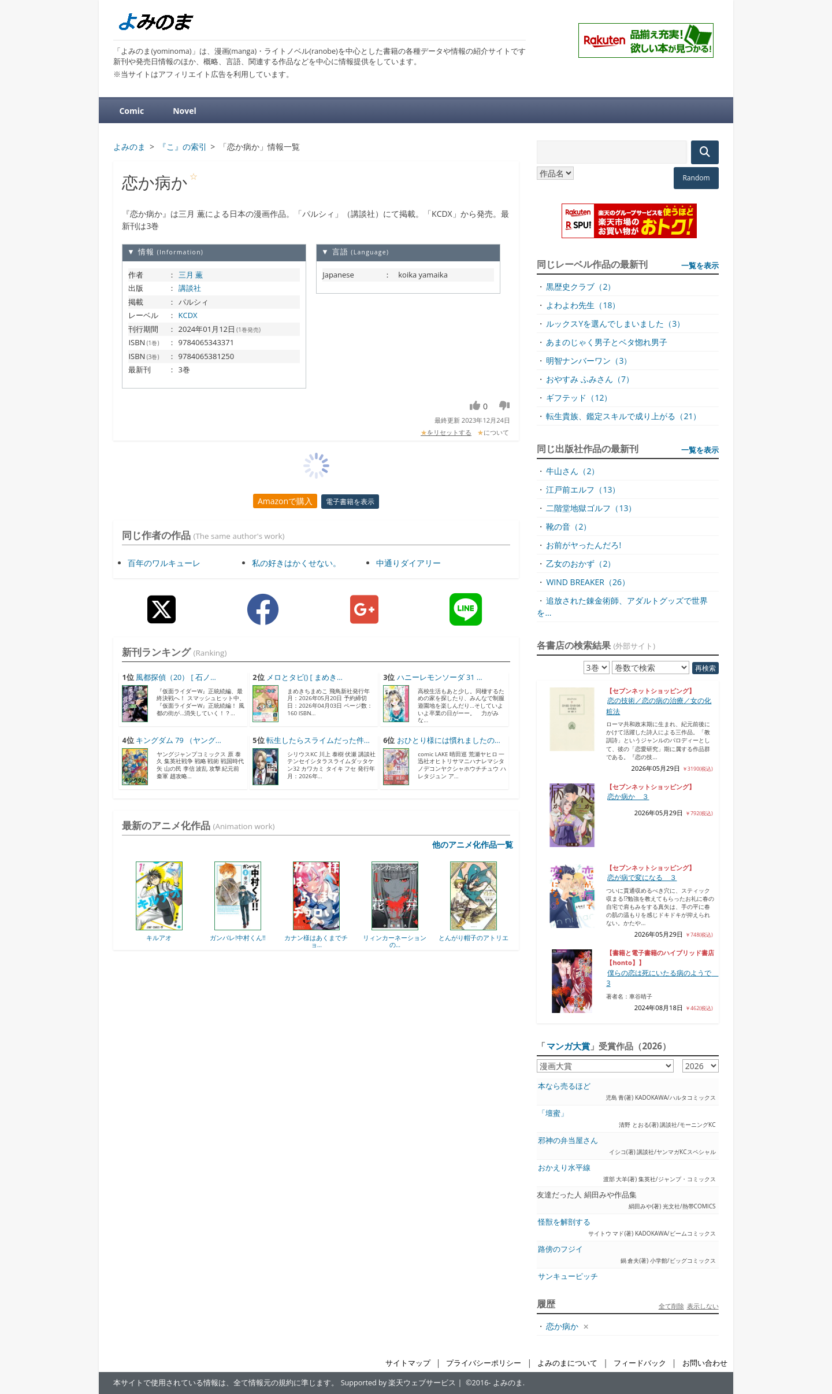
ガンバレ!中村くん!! (238, 937)
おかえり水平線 (564, 1168)
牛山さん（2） (572, 470)
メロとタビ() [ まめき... (304, 677)
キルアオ (159, 937)
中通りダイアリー (408, 562)
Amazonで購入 (285, 501)
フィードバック (640, 1363)
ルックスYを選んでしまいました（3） (615, 323)
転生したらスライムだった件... (318, 740)
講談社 (190, 288)
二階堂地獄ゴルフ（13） (591, 507)
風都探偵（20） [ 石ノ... (176, 677)
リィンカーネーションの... (394, 941)
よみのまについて (567, 1363)
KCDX (188, 315)
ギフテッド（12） (579, 397)
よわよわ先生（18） (583, 304)
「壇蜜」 (553, 1113)
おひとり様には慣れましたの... (448, 740)
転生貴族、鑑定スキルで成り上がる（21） (623, 416)
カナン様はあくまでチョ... (316, 941)
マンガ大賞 (568, 1046)
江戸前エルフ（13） (583, 489)
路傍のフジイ (560, 1249)
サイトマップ (407, 1363)
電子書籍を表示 (350, 501)
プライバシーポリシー (483, 1363)
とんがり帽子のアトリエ (473, 937)
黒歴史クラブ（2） (580, 286)
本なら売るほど (564, 1086)
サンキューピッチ (568, 1276)
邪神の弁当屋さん (568, 1140)
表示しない (703, 1305)
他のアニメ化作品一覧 (472, 844)
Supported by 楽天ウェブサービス (398, 1383)
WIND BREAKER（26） (588, 581)
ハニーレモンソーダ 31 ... (439, 677)
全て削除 (671, 1305)
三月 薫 (191, 274)
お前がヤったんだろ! (583, 544)
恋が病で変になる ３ (642, 877)
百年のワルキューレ (164, 562)
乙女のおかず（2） (580, 563)
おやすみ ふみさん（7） (590, 379)
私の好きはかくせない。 (296, 562)
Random (696, 178)
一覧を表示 (700, 265)
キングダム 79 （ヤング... (178, 740)
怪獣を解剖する (564, 1222)
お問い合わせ (704, 1363)
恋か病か (562, 1326)
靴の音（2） (568, 526)
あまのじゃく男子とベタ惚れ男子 (606, 342)
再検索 (705, 668)
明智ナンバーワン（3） (589, 360)
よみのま (508, 1383)
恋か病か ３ (628, 796)
